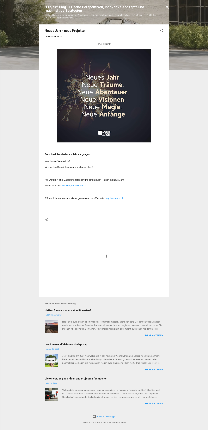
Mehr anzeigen (154, 335)
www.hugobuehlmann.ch (74, 185)
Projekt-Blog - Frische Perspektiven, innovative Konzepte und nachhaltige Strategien (95, 9)
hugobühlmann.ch (114, 198)
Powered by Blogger (104, 416)
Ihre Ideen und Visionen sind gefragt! (67, 344)
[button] (161, 31)
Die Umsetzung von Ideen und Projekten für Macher (76, 378)
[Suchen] (167, 8)
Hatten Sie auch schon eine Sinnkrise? (68, 310)
